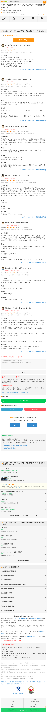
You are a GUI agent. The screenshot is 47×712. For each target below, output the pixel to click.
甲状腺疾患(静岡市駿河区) (8, 575)
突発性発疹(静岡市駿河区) (8, 597)
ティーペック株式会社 (21, 618)
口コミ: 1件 (4, 484)
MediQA (12, 706)
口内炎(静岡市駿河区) (6, 593)
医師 (23, 20)
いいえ (32, 425)
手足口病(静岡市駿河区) (7, 606)
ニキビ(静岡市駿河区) (6, 579)
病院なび (4, 1)
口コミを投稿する (24, 40)
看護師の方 (35, 409)
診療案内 (14, 20)
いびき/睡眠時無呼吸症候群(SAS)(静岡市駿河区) (13, 584)
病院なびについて (35, 706)
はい (15, 425)
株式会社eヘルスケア (36, 618)
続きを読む (18, 488)
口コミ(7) (33, 20)
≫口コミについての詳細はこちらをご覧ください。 (15, 392)
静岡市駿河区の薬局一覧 (23, 560)
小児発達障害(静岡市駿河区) (8, 571)
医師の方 (12, 409)
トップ (12, 701)
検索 (45, 707)
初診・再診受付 (23, 400)
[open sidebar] (44, 2)
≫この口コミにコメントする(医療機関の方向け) (33, 69)
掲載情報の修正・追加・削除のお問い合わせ (15, 445)
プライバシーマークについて (18, 693)
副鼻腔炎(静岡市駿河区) (7, 610)
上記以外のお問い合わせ (10, 448)
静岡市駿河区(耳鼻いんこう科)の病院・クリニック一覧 (23, 516)
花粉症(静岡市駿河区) (6, 601)
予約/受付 (24, 710)
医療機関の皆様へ (35, 701)
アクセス (42, 20)
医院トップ (4, 20)
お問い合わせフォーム (33, 636)
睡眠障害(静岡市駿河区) (7, 588)
